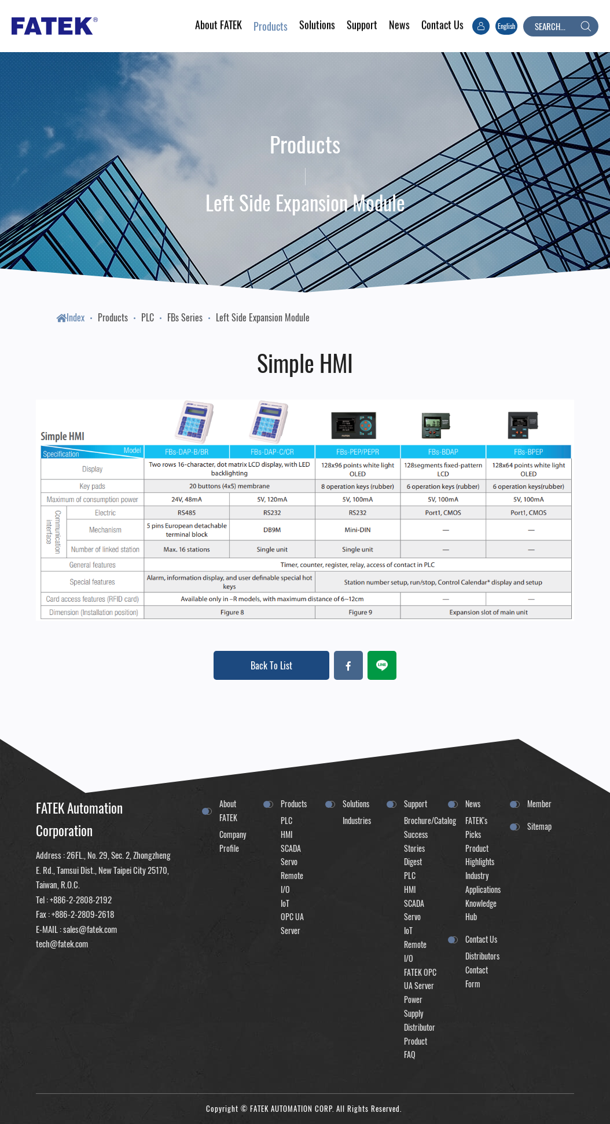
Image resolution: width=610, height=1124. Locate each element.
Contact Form (476, 977)
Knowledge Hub (481, 910)
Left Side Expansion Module (263, 317)
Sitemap (539, 826)
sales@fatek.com (90, 928)
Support (415, 803)
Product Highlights (479, 855)
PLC (147, 317)
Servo (289, 861)
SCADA (291, 848)
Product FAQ (415, 1048)
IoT (285, 903)
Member (539, 803)
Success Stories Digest (416, 848)
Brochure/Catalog (420, 820)
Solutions (356, 803)
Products (113, 317)
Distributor (419, 1027)
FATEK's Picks (476, 827)
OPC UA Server (292, 923)
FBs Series (185, 317)
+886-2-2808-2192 (81, 899)
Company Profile (232, 841)
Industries (357, 820)
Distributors (481, 956)
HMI (286, 834)
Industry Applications (481, 882)
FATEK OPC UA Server (420, 979)
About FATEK (228, 810)
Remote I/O (292, 882)
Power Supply (413, 1006)
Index (70, 317)
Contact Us (481, 939)
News (472, 803)
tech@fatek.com (62, 943)
